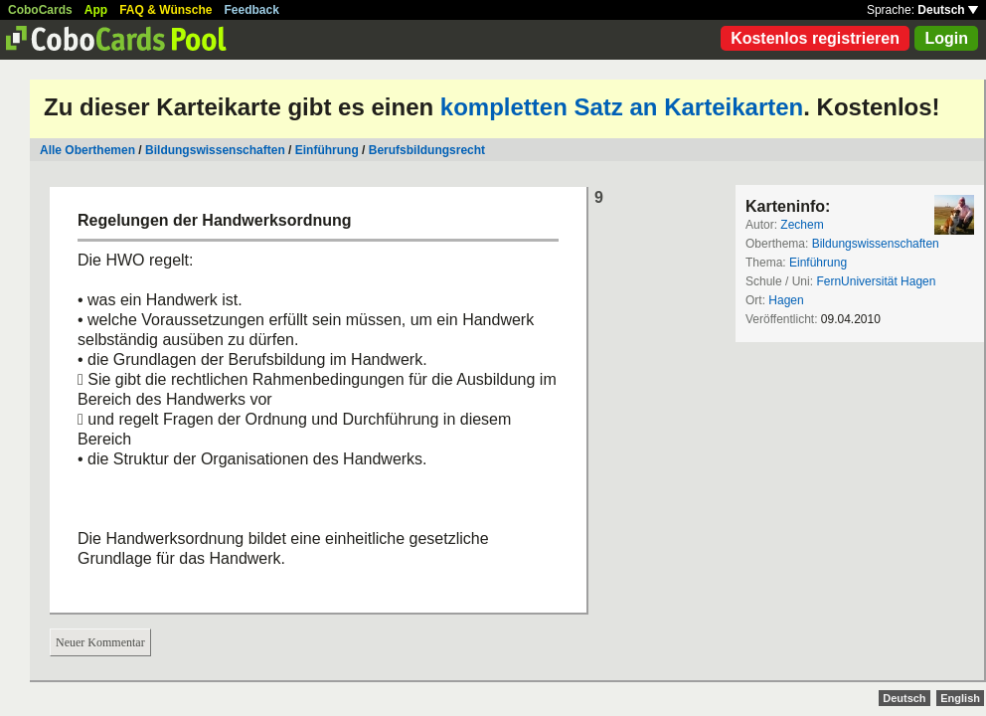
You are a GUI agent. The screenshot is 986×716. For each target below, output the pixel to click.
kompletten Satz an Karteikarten (621, 106)
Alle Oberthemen (87, 150)
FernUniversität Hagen (875, 281)
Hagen (785, 300)
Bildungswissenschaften (215, 150)
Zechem (801, 225)
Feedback (252, 10)
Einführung (327, 150)
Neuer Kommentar (100, 642)
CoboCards (40, 10)
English (960, 698)
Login (946, 38)
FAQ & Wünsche (165, 10)
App (95, 10)
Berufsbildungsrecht (427, 150)
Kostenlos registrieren (815, 38)
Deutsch (947, 10)
